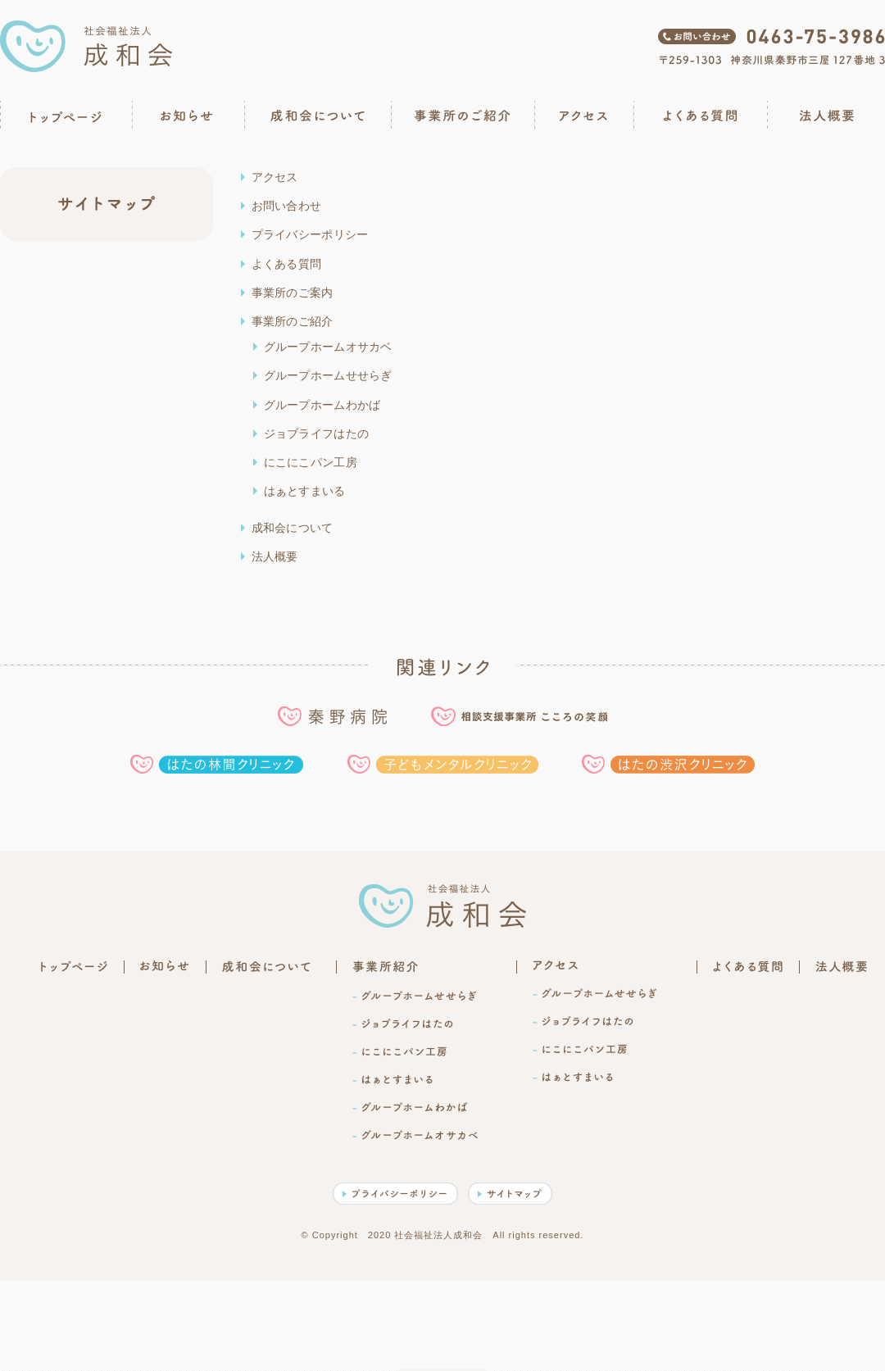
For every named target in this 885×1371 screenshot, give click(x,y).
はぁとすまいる (305, 490)
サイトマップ (510, 1194)
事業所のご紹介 (462, 115)
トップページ (65, 115)
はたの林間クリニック (216, 764)
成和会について (317, 115)
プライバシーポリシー (310, 234)
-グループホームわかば (410, 1107)
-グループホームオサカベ (415, 1135)
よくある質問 (699, 115)
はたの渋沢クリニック (668, 764)
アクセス (583, 115)
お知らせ (187, 115)
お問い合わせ (287, 205)
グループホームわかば (322, 404)
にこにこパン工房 (310, 462)
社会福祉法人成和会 (86, 46)
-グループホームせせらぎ (414, 996)
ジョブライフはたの (317, 433)
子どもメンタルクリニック (442, 764)
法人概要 (826, 115)
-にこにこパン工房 (399, 1051)
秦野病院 (332, 716)
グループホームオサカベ (328, 346)
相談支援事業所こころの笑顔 (519, 716)
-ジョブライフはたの (402, 1023)
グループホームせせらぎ (328, 375)
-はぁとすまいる (392, 1079)
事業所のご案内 (293, 292)
